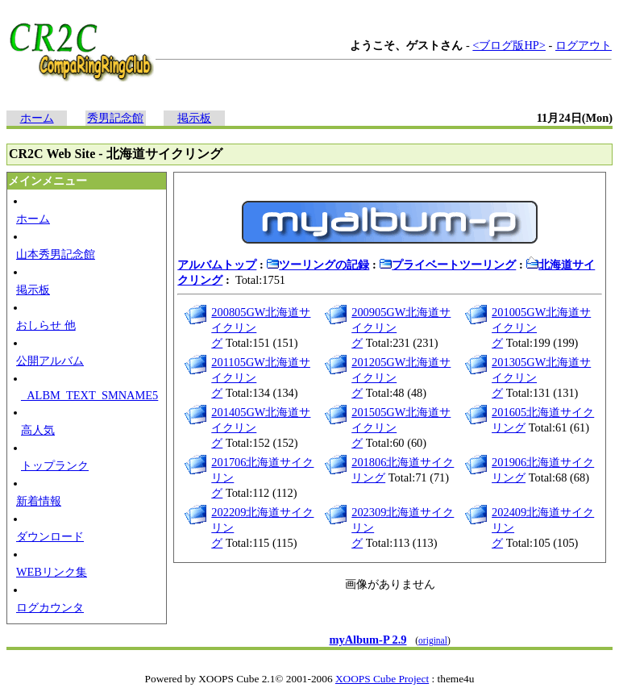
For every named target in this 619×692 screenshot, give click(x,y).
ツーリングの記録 (317, 264)
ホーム (37, 117)
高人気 (38, 429)
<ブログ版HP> (509, 45)
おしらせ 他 (46, 325)
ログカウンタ (50, 607)
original (432, 640)
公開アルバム (50, 360)
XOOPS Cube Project (382, 679)
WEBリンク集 (51, 571)
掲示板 (194, 117)
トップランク (55, 465)
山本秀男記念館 (55, 254)
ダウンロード (50, 536)
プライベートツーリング (447, 264)
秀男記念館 (115, 117)
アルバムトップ (216, 264)
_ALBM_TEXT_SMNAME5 (89, 395)
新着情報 (38, 500)
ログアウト (583, 45)
